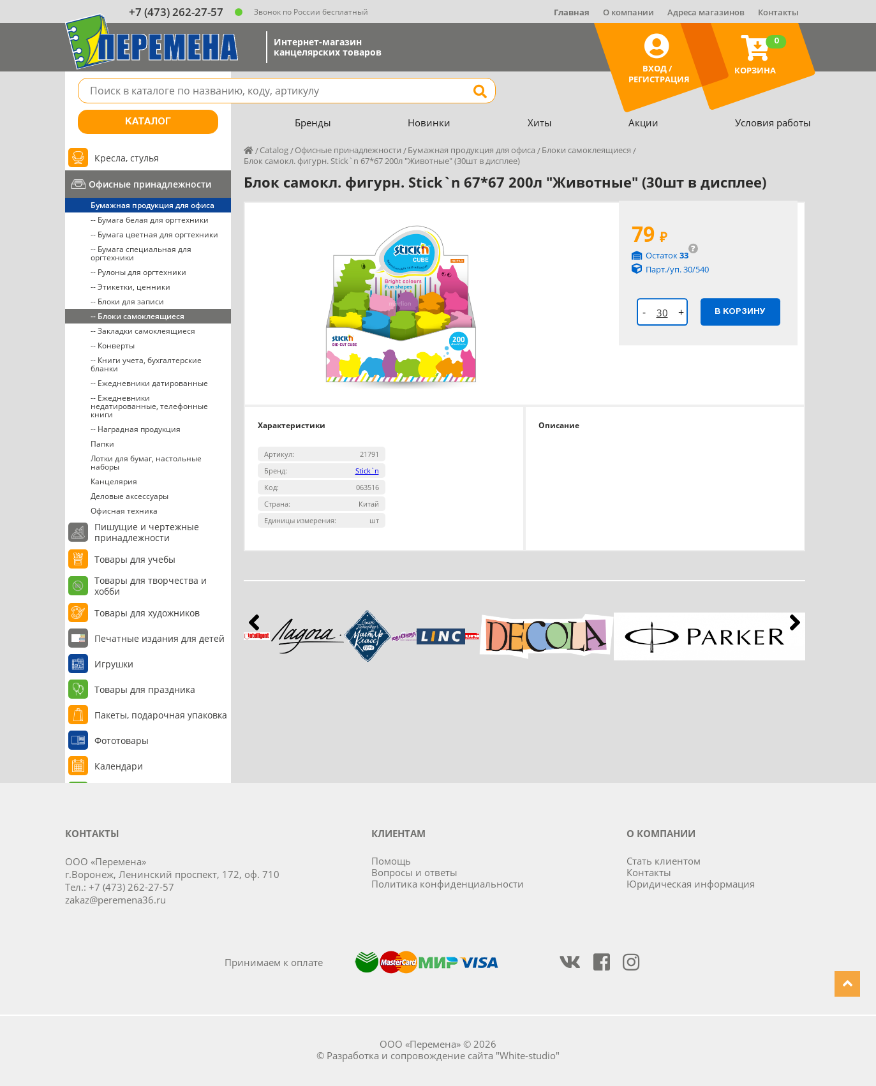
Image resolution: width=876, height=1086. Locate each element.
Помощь (391, 860)
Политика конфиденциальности (447, 883)
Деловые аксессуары (129, 496)
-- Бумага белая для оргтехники (150, 220)
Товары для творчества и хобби (150, 586)
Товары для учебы (134, 559)
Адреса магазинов (706, 12)
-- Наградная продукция (136, 429)
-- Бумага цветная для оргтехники (154, 234)
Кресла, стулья (126, 157)
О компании (628, 12)
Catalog (274, 150)
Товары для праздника (144, 689)
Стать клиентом (664, 860)
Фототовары (121, 740)
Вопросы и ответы (414, 872)
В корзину (740, 311)
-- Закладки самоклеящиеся (143, 331)
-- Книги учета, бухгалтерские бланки (146, 364)
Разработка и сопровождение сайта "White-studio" (443, 1055)
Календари (118, 766)
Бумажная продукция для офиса (152, 205)
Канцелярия (114, 481)
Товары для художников (147, 612)
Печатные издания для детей (159, 638)
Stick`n (367, 470)
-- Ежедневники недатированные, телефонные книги (149, 406)
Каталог (148, 121)
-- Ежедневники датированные (149, 383)
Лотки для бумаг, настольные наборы (146, 462)
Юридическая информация (691, 883)
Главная (572, 12)
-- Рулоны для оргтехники (138, 272)
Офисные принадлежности (150, 184)
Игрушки (113, 663)
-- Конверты (113, 345)
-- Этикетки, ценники (130, 287)
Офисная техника (124, 511)
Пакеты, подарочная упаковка (160, 715)
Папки (102, 444)
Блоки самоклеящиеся (586, 150)
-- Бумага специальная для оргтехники (141, 253)
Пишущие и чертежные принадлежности (146, 532)
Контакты (778, 12)
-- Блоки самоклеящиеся (137, 316)
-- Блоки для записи (127, 301)
